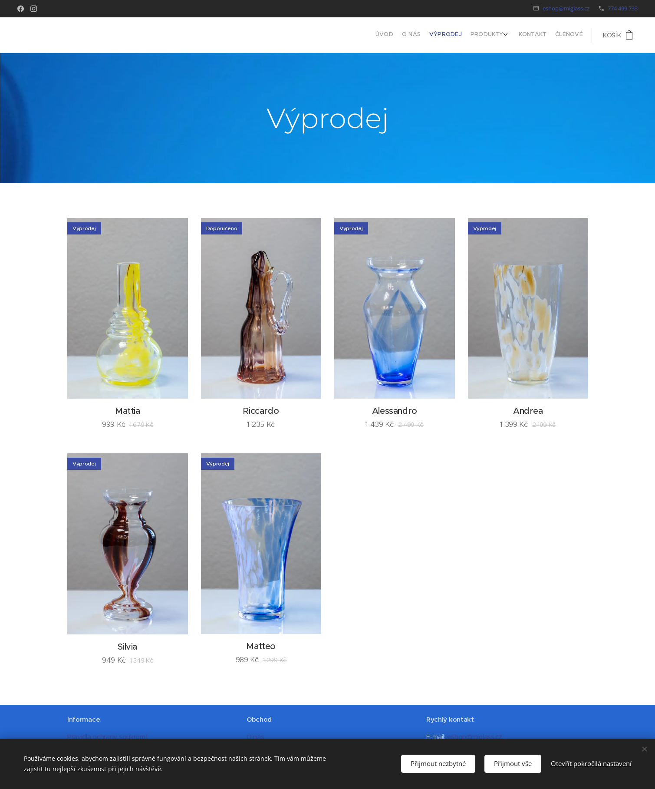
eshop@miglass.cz (566, 8)
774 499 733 (623, 8)
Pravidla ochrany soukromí (106, 737)
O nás (255, 737)
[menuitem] (534, 35)
